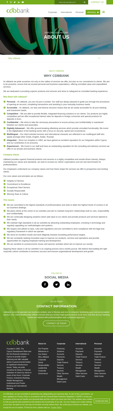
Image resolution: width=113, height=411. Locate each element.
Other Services (63, 373)
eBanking (93, 12)
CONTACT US (97, 2)
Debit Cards (61, 382)
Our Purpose (43, 349)
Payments (61, 357)
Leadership (42, 368)
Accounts (60, 354)
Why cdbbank (54, 58)
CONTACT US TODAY (56, 323)
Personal (79, 12)
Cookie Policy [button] (56, 407)
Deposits (60, 360)
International (66, 12)
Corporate (52, 12)
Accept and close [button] (101, 401)
